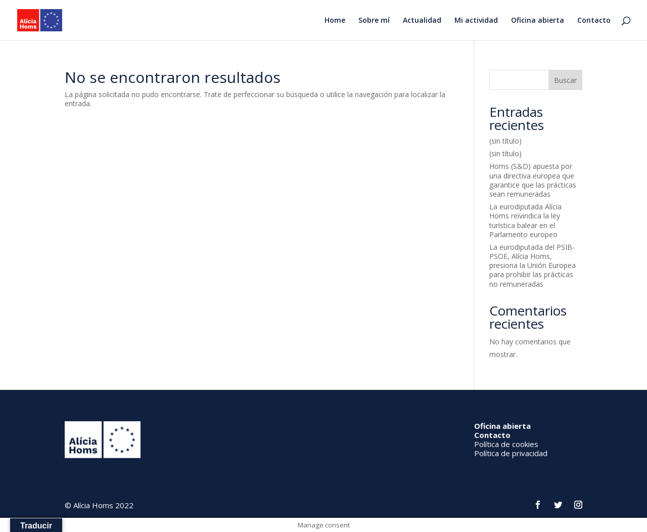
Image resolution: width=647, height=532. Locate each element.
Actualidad (422, 21)
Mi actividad (476, 21)
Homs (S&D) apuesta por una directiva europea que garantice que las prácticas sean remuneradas (532, 180)
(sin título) (505, 141)
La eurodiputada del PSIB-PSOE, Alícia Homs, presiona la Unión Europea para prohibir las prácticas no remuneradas (532, 265)
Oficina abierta (537, 21)
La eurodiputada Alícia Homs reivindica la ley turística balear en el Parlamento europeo (525, 220)
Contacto (594, 21)
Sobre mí (374, 21)
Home (335, 21)
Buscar (565, 80)
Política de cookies (506, 444)
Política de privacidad (510, 453)
